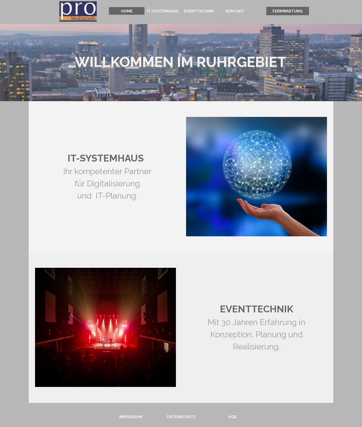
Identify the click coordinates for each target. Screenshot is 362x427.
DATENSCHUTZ (181, 417)
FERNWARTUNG (288, 11)
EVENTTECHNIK (199, 11)
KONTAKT (235, 11)
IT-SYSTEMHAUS (163, 11)
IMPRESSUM (130, 417)
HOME (127, 11)
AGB (232, 417)
